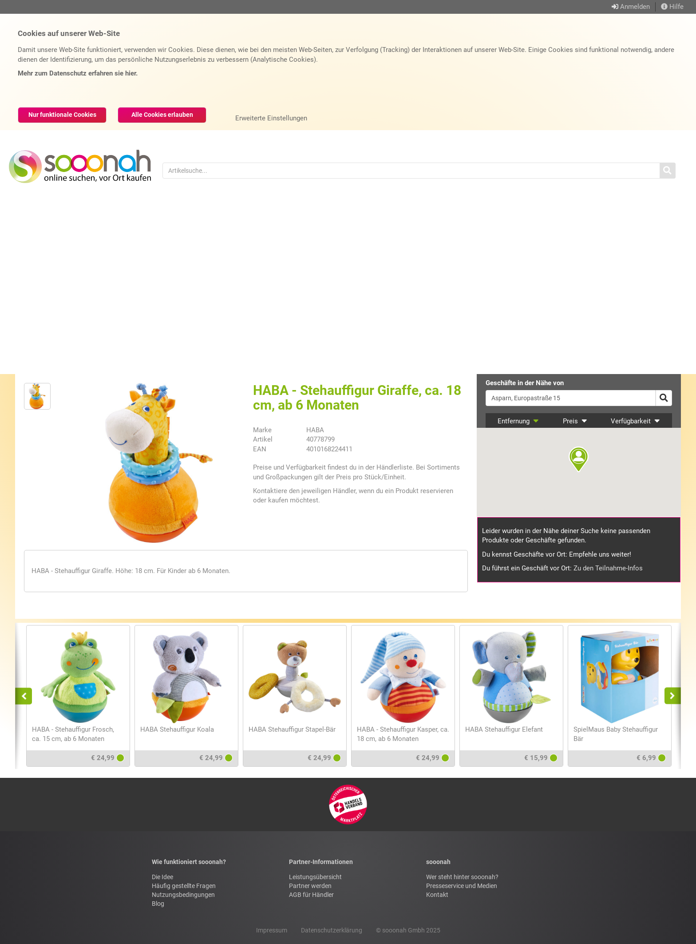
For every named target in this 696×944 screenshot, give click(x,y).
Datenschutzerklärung (331, 930)
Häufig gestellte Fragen (184, 885)
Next (670, 696)
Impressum (271, 930)
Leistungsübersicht (315, 876)
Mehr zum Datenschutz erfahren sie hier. (78, 73)
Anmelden (635, 7)
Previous (27, 696)
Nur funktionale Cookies (62, 114)
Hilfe (672, 7)
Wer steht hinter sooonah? (462, 876)
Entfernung (518, 421)
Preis (575, 421)
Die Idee (162, 876)
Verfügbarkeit (635, 421)
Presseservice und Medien (461, 885)
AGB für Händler (311, 894)
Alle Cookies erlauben (162, 114)
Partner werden (310, 885)
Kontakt (437, 894)
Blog (158, 903)
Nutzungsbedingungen (183, 894)
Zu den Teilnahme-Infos (608, 568)
